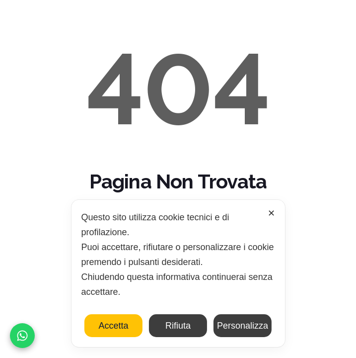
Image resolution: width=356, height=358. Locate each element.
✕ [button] (271, 213)
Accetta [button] (113, 326)
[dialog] (178, 273)
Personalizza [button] (242, 326)
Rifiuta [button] (178, 326)
